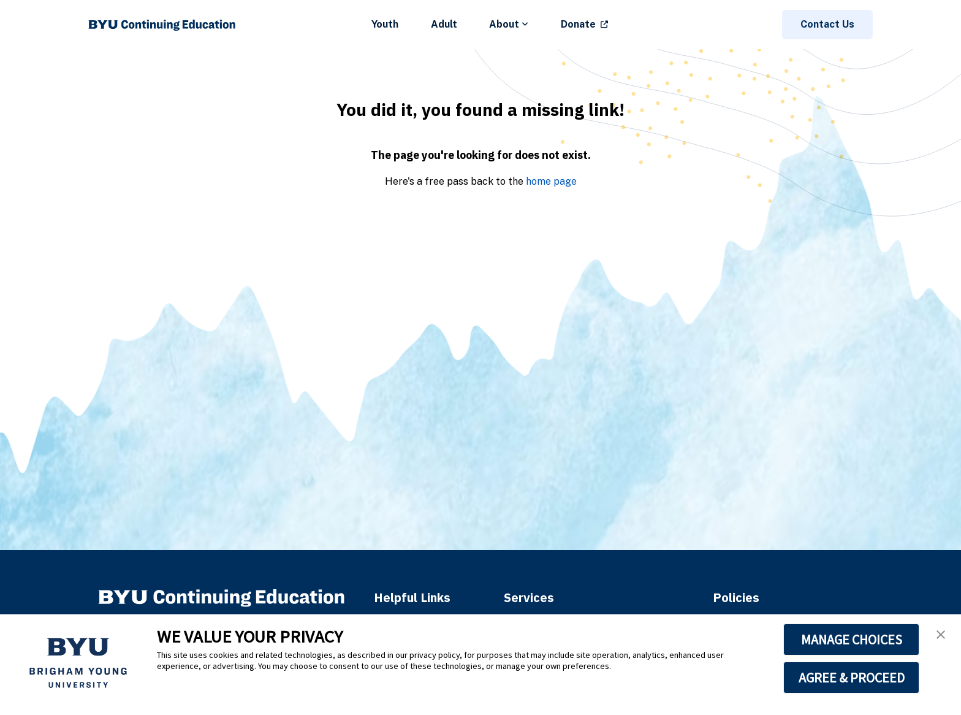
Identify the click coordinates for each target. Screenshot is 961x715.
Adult (444, 24)
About (508, 24)
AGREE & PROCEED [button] (852, 677)
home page (551, 181)
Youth (384, 24)
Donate (578, 24)
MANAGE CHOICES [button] (851, 639)
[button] (941, 634)
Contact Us (827, 24)
